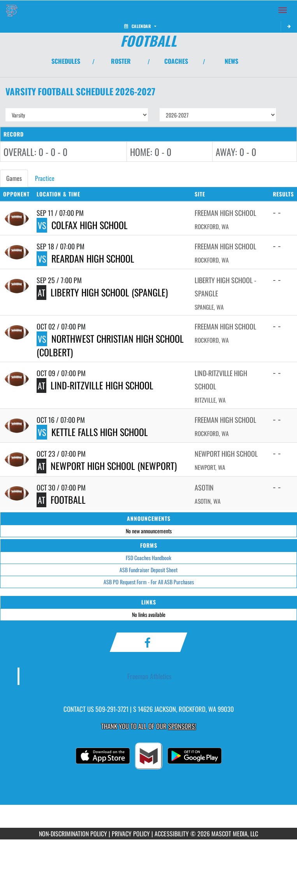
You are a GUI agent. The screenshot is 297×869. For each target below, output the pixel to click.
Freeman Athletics (149, 676)
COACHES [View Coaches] (176, 61)
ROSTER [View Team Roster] (121, 61)
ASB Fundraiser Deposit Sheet (148, 570)
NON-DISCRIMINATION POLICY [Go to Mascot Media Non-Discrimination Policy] (73, 833)
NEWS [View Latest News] (231, 61)
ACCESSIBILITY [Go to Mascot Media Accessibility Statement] (172, 833)
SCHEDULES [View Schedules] (65, 61)
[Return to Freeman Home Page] (11, 10)
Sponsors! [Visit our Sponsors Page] (182, 726)
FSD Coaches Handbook (148, 558)
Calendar (140, 26)
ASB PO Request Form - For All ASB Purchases (149, 582)
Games (14, 178)
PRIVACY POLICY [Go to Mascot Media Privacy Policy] (131, 833)
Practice (44, 178)
